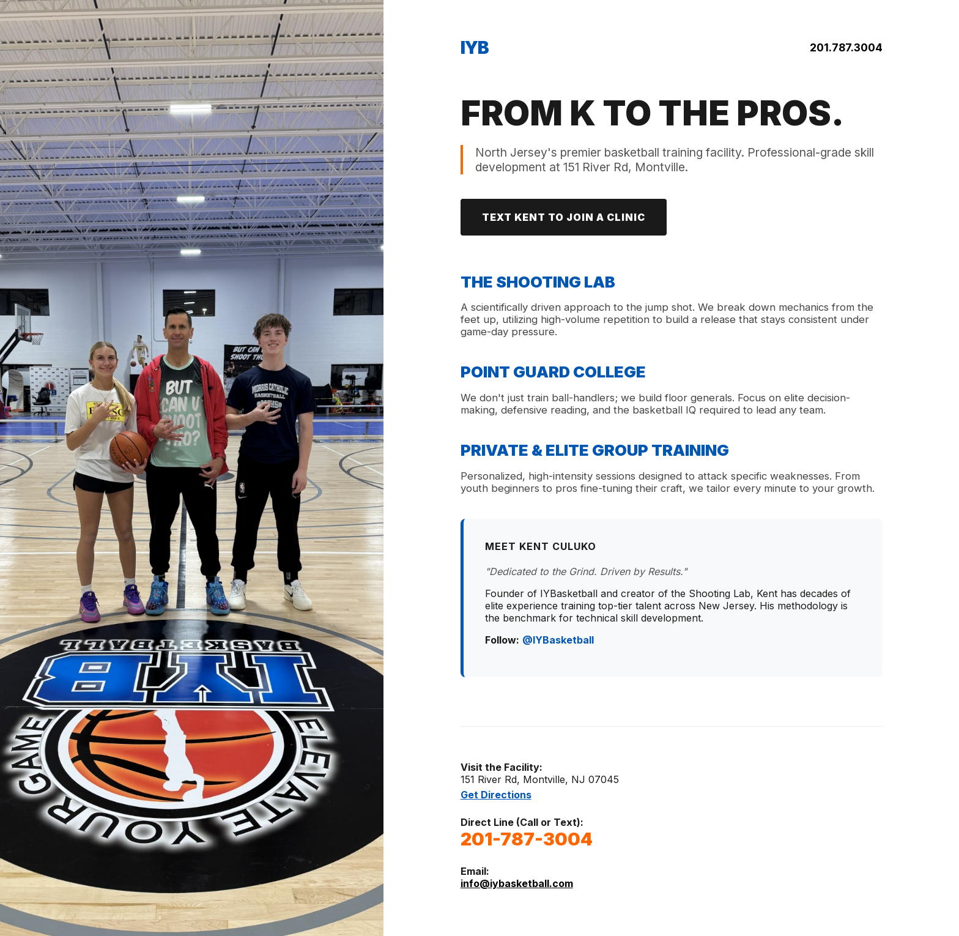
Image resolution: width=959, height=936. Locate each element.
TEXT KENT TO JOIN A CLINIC (563, 217)
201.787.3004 (846, 47)
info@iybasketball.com (517, 883)
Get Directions (496, 795)
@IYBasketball (558, 640)
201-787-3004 (527, 839)
